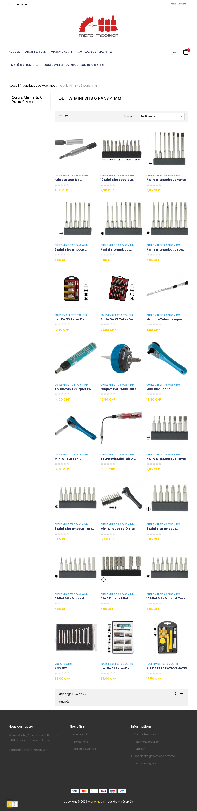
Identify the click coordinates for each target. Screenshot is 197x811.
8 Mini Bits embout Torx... (74, 528)
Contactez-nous (145, 734)
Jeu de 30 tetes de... (71, 319)
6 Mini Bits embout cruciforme (161, 528)
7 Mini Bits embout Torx (165, 249)
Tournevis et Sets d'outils (71, 315)
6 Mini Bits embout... (71, 249)
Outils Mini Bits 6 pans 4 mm (27, 99)
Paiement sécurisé (146, 742)
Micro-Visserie (63, 663)
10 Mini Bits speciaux (117, 179)
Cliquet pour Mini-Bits (118, 389)
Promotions (80, 742)
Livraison (139, 749)
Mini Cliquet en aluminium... (158, 389)
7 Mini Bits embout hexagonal (115, 249)
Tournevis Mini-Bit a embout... (116, 459)
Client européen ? (19, 4)
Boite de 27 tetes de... (117, 319)
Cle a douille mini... (115, 598)
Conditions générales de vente (154, 756)
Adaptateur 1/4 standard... (67, 179)
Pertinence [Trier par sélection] (162, 116)
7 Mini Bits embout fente (166, 179)
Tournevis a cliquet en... (74, 389)
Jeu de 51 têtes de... (116, 668)
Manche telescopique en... (164, 319)
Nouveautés (81, 734)
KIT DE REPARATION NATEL (166, 668)
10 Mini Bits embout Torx (165, 598)
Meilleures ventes (84, 749)
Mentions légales (145, 763)
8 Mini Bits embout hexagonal (69, 598)
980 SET (61, 668)
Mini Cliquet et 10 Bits (117, 528)
